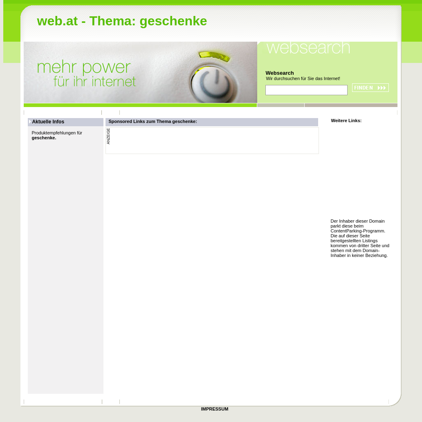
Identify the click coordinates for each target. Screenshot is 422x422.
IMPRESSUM (215, 408)
